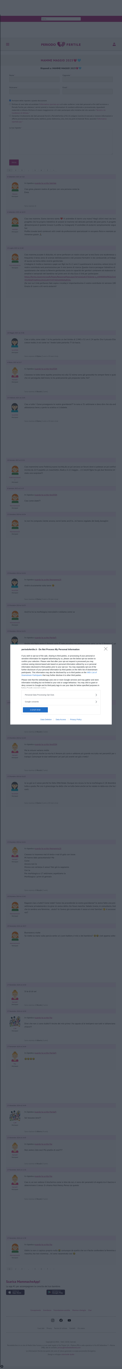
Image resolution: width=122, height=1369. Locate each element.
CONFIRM (35, 710)
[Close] (106, 649)
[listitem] (61, 695)
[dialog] (61, 684)
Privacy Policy (76, 720)
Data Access (61, 720)
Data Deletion (46, 720)
